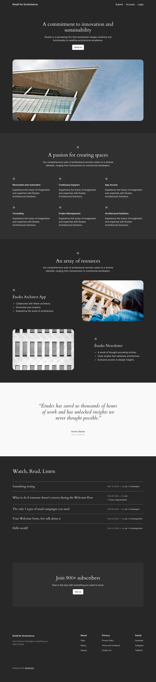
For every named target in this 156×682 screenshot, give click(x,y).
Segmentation (121, 500)
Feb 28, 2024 (113, 496)
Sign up (78, 592)
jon (126, 486)
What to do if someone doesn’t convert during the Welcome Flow (53, 497)
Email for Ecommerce (25, 4)
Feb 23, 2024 (113, 519)
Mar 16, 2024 (113, 486)
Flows (111, 500)
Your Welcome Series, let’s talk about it (37, 518)
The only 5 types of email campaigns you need (41, 509)
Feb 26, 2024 (113, 509)
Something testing (24, 486)
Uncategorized (136, 519)
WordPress (29, 668)
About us (78, 47)
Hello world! (20, 528)
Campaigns (134, 486)
